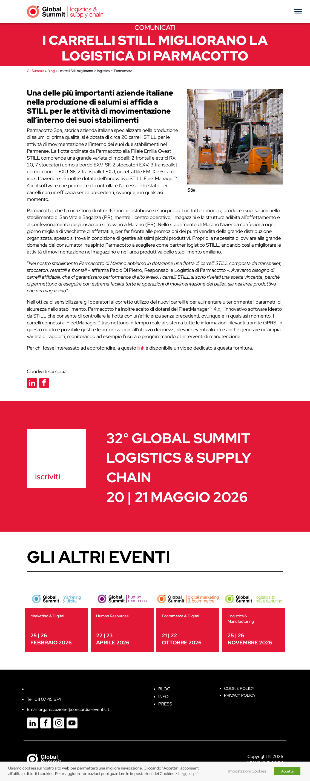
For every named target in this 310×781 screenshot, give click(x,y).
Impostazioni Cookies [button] (247, 771)
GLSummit (35, 70)
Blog (51, 70)
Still (191, 190)
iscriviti (47, 476)
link (140, 348)
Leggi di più (188, 773)
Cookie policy (239, 688)
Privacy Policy (240, 695)
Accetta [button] (287, 771)
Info (163, 696)
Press (165, 704)
